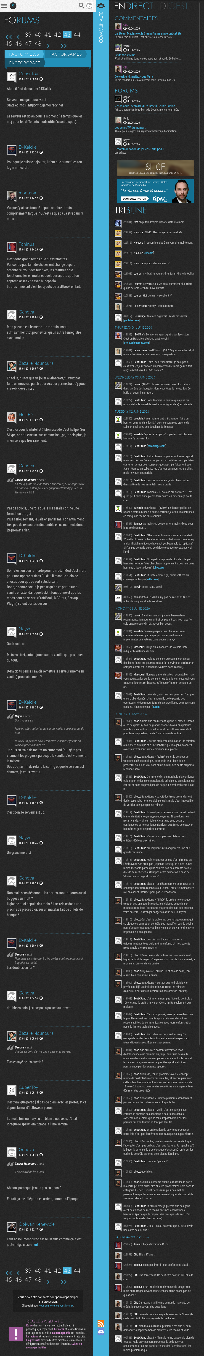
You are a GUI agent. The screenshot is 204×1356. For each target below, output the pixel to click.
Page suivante (48, 46)
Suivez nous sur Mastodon (102, 1339)
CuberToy (28, 73)
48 (38, 43)
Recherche (80, 5)
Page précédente (18, 37)
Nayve (25, 629)
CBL (127, 24)
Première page (9, 37)
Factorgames (66, 54)
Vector (128, 46)
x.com (163, 708)
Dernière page (63, 46)
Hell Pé (26, 414)
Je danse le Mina (126, 55)
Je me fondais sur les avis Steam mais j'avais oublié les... (147, 80)
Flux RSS (102, 1323)
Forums (127, 90)
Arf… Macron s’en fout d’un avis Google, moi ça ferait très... (149, 109)
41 (47, 34)
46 (18, 43)
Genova (26, 312)
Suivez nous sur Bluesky (102, 1347)
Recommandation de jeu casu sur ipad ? (140, 149)
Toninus (26, 244)
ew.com (150, 253)
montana (27, 193)
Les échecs (121, 152)
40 (37, 34)
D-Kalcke (28, 147)
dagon (128, 96)
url (36, 1244)
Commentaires (137, 17)
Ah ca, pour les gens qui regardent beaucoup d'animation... (148, 131)
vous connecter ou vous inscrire (56, 1305)
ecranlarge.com (158, 447)
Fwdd (128, 118)
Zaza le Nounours (36, 363)
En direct (135, 5)
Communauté (102, 655)
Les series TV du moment (131, 127)
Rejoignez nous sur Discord (102, 1331)
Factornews (24, 54)
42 (57, 34)
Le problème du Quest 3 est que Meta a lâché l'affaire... (146, 37)
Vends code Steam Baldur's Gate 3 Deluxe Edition (146, 106)
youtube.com (132, 321)
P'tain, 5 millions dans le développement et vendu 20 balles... (149, 58)
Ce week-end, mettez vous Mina (135, 76)
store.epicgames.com (137, 344)
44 (77, 34)
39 (28, 34)
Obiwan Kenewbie (37, 1224)
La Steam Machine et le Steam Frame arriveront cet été (149, 33)
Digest (176, 5)
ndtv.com (153, 580)
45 (8, 43)
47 (28, 43)
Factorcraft (24, 62)
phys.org (171, 568)
